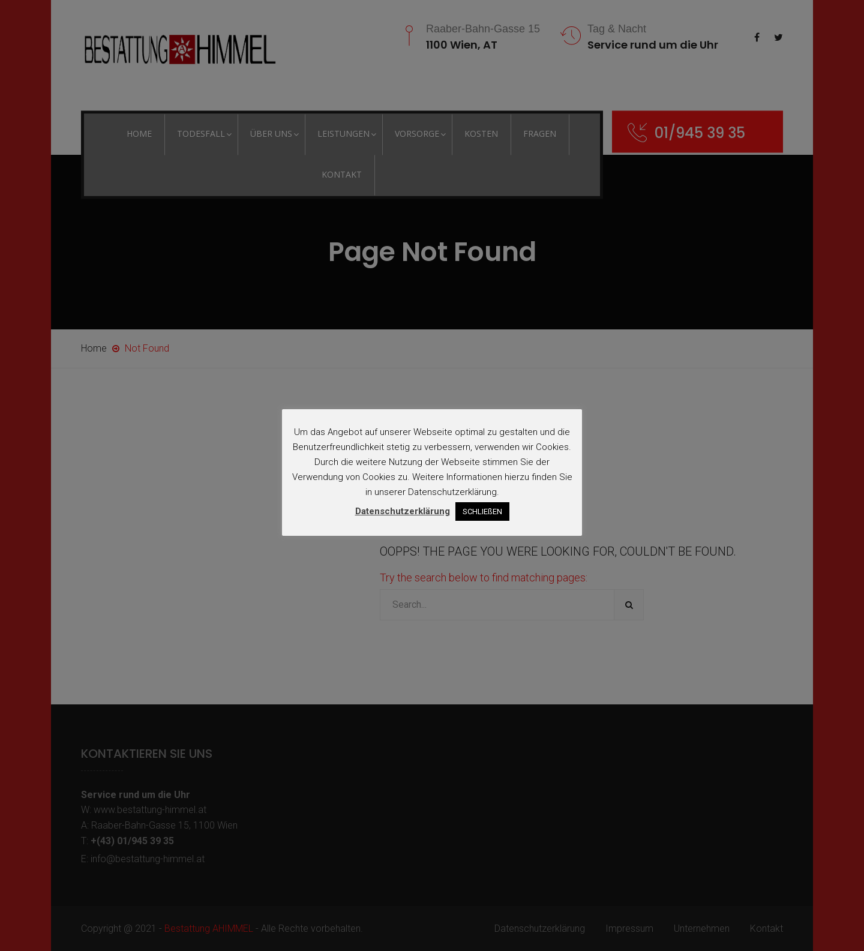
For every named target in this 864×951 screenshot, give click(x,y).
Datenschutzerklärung (402, 511)
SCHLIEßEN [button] (482, 511)
